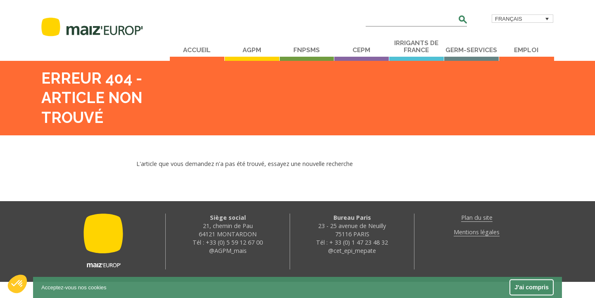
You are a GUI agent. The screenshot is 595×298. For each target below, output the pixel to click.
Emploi (526, 50)
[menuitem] (522, 18)
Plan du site (477, 217)
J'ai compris (531, 287)
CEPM (361, 50)
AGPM (252, 50)
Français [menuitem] (508, 19)
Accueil (197, 50)
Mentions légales (477, 232)
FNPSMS (306, 50)
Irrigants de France (416, 46)
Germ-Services (471, 50)
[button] (17, 284)
